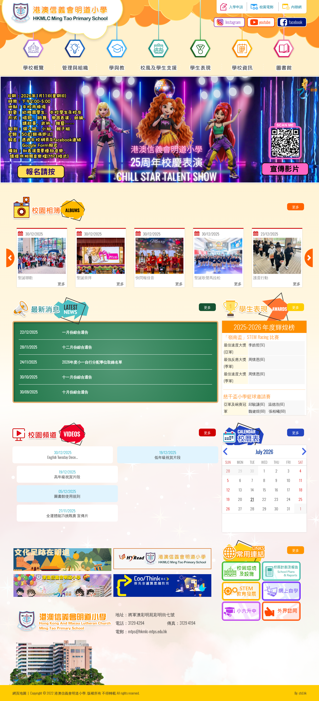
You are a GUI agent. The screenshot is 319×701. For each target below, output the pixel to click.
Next (309, 257)
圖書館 (283, 65)
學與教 (116, 65)
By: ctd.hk (301, 693)
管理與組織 (75, 65)
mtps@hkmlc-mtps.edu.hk (147, 631)
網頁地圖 (19, 693)
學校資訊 (242, 65)
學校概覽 (33, 65)
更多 (295, 206)
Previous (10, 257)
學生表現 (200, 65)
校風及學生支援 (158, 65)
